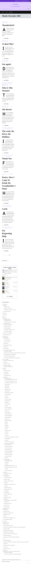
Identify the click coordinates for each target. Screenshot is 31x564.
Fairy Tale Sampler (7, 404)
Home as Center (5, 336)
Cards (4, 209)
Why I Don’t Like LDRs (7, 548)
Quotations (5, 472)
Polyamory (10, 83)
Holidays (9, 127)
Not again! (6, 64)
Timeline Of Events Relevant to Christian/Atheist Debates (12, 554)
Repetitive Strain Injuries (7, 334)
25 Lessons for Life (7, 476)
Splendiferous (7, 427)
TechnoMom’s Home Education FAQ (9, 356)
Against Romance (6, 523)
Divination (5, 516)
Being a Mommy (6, 337)
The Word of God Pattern (8, 454)
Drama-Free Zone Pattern (9, 446)
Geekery (3, 21)
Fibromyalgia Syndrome (7, 319)
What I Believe (5, 550)
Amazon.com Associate (7, 477)
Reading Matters (6, 474)
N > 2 (4, 538)
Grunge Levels (6, 343)
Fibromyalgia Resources (7, 320)
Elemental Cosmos (7, 400)
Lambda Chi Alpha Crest (8, 415)
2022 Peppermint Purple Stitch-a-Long (11, 382)
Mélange (6, 422)
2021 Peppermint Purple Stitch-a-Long (11, 381)
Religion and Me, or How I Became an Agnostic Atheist (12, 551)
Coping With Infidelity (7, 528)
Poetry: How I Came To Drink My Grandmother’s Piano (9, 183)
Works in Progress (7, 459)
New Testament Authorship (8, 552)
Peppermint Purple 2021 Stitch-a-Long (11, 465)
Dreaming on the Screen (7, 503)
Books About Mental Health (8, 324)
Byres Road (6, 282)
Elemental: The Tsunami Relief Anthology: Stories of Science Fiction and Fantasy (11, 272)
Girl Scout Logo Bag (8, 407)
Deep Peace (7, 462)
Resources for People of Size (8, 366)
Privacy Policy (5, 521)
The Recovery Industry (7, 363)
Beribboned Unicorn (8, 389)
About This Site (5, 304)
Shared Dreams (6, 499)
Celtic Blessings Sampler (8, 460)
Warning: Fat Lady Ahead (7, 365)
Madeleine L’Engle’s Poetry (8, 489)
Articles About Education (8, 351)
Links (6, 21)
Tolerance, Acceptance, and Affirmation (9, 545)
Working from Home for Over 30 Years (10, 309)
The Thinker (7, 432)
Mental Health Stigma (7, 328)
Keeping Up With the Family (8, 345)
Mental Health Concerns (7, 323)
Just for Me (4, 368)
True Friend (6, 435)
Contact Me (4, 313)
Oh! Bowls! (7, 109)
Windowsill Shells (7, 438)
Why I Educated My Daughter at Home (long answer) (12, 357)
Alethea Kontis (4, 274)
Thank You (7, 158)
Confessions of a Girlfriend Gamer (8, 512)
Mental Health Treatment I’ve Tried (9, 329)
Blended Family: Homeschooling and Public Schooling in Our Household (14, 352)
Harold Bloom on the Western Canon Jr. (10, 484)
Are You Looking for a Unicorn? (8, 525)
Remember (5, 495)
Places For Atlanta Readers (8, 494)
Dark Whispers (7, 286)
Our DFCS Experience (7, 340)
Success (6, 428)
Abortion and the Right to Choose (8, 360)
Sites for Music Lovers (7, 375)
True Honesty (6, 546)
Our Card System (6, 348)
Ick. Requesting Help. (7, 233)
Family (3, 40)
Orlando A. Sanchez (7, 292)
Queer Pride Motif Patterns (9, 451)
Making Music (6, 372)
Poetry (4, 173)
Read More (6, 38)
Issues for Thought (5, 359)
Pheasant (6, 423)
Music (4, 369)
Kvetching (6, 60)
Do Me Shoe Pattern (8, 444)
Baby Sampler (7, 387)
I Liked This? (8, 44)
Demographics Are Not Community (9, 532)
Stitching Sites (6, 457)
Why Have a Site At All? (7, 311)
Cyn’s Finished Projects (7, 378)
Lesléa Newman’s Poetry (8, 487)
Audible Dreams (6, 501)
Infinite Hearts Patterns (8, 449)
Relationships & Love (6, 522)
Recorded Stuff (6, 373)
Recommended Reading (7, 540)
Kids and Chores (6, 338)
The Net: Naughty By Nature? (8, 519)
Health (12, 82)
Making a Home (6, 346)
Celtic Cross (7, 395)
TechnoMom (15, 4)
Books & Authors (7, 479)
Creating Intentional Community (8, 530)
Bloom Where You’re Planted (9, 392)
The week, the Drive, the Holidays (8, 134)
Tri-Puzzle (6, 468)
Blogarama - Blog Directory (6, 561)
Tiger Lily (6, 433)
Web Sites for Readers (7, 497)
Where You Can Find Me (7, 308)
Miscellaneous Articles (6, 508)
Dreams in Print (6, 505)
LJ (7, 40)
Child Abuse (5, 362)
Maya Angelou (6, 490)
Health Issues (5, 318)
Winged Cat (7, 440)
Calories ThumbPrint (8, 394)
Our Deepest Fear (6, 492)
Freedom (6, 405)
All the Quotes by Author (8, 473)
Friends (9, 82)
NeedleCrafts (5, 377)
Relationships (4, 84)
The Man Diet (5, 543)
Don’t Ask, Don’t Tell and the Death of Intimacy (10, 533)
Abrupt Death (5, 509)
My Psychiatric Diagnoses (8, 331)
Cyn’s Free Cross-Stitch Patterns (9, 443)
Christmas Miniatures (8, 399)
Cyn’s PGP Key (5, 314)
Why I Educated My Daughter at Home (9, 350)
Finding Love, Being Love (7, 535)
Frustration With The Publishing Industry (9, 517)
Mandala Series (7, 418)
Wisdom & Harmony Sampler (9, 441)
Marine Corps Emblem (8, 420)
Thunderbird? (8, 25)
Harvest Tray (7, 410)
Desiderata (5, 482)
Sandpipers (6, 425)
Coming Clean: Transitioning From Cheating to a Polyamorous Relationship (14, 527)
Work (7, 84)
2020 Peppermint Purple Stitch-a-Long (11, 379)
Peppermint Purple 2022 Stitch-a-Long (11, 467)
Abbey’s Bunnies (7, 384)
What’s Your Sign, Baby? (8, 470)
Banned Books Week (7, 511)
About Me (5, 305)
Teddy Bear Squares (8, 430)
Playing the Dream (7, 506)
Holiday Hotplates (7, 412)
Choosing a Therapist (7, 326)
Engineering (7, 402)
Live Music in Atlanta (7, 370)
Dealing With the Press (7, 514)
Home (3, 83)
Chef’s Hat (6, 397)
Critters (3, 82)
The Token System (7, 341)
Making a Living (6, 306)
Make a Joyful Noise (8, 417)
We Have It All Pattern (8, 456)
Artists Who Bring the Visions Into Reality (10, 500)
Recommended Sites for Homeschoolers (10, 354)
